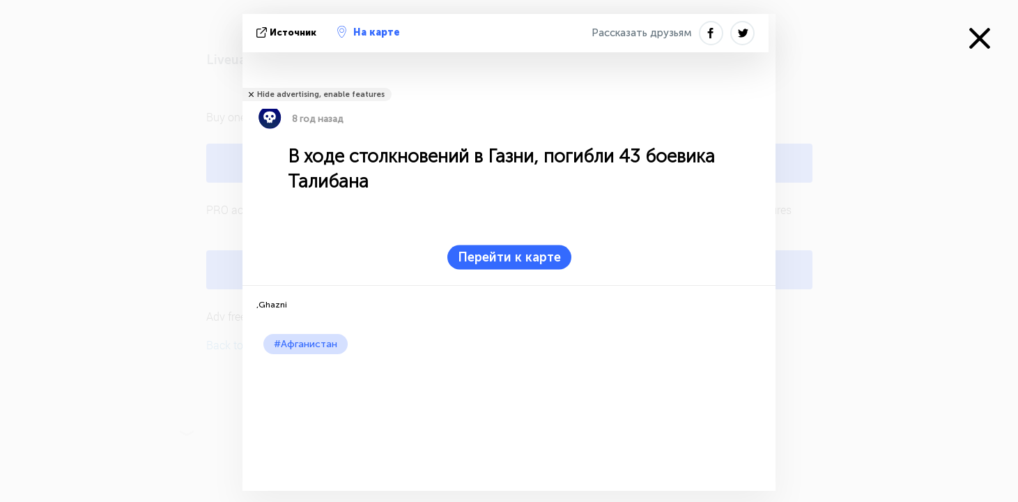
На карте (368, 32)
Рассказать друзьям (642, 32)
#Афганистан (305, 344)
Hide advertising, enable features (321, 94)
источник (287, 32)
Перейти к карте (509, 257)
